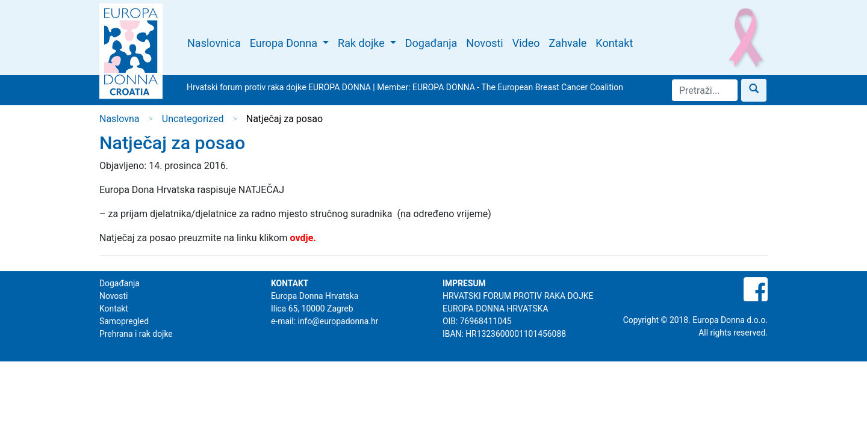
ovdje (302, 238)
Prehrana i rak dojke (136, 334)
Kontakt (614, 43)
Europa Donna (285, 43)
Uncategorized (193, 118)
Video (526, 43)
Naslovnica (214, 43)
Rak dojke (362, 43)
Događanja (431, 43)
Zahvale (568, 43)
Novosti (484, 43)
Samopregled (124, 321)
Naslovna (119, 118)
